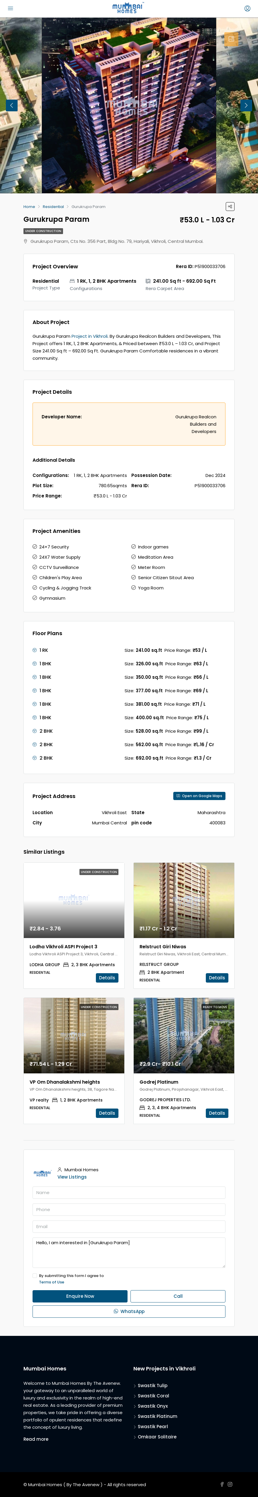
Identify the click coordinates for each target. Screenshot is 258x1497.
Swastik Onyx (153, 1406)
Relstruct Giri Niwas (163, 946)
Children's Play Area (60, 577)
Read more (35, 1439)
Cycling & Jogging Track (65, 588)
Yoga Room (151, 588)
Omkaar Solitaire (157, 1437)
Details (107, 978)
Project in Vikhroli (90, 336)
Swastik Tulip (152, 1385)
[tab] (231, 39)
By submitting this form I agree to (129, 1279)
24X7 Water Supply (59, 557)
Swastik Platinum (157, 1416)
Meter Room (151, 567)
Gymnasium (52, 598)
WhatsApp (129, 1311)
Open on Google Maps (199, 795)
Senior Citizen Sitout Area (166, 577)
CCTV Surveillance (59, 567)
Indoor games (153, 547)
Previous (12, 105)
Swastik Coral (153, 1396)
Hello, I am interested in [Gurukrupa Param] (129, 1252)
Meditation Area (155, 557)
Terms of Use (51, 1282)
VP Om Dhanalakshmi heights (65, 1082)
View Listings (72, 1177)
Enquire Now (80, 1296)
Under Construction (43, 231)
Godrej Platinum (159, 1082)
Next (246, 105)
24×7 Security (54, 547)
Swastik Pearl (153, 1426)
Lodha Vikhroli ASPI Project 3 (63, 946)
